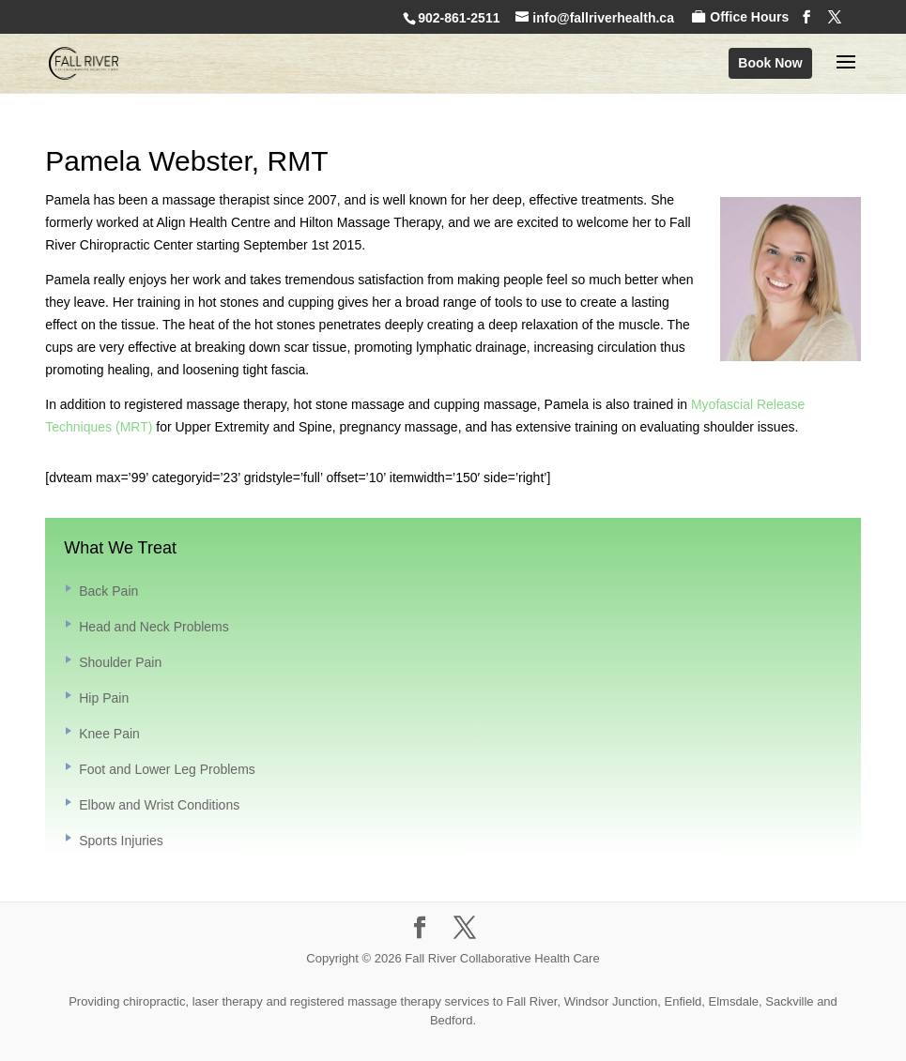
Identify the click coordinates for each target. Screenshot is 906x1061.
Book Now (770, 62)
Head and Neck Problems (154, 626)
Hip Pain (104, 697)
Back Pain (108, 591)
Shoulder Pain (120, 662)
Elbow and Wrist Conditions (159, 804)
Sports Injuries (120, 840)
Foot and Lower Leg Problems (167, 769)
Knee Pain (109, 733)
